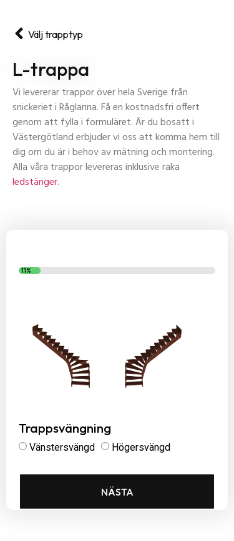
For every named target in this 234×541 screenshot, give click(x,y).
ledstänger (34, 182)
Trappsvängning (65, 429)
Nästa (117, 492)
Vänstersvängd (62, 447)
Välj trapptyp (55, 34)
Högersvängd (141, 447)
